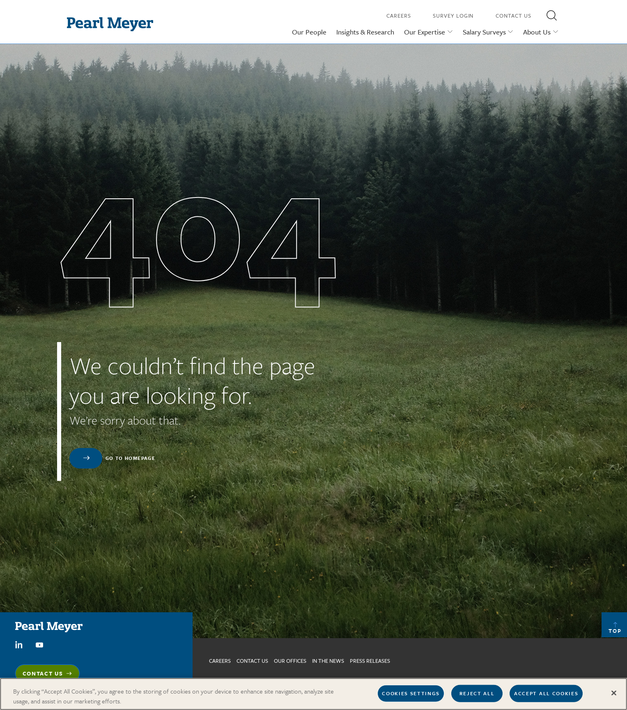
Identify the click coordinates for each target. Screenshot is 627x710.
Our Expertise (424, 32)
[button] (551, 15)
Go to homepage (131, 458)
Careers (398, 15)
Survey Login (453, 15)
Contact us (252, 661)
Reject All (477, 693)
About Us (537, 32)
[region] (313, 694)
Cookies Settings (411, 693)
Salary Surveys (484, 32)
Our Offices (290, 661)
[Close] (614, 693)
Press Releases (370, 661)
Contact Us (513, 15)
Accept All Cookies (546, 693)
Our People (309, 32)
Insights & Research (365, 32)
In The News (328, 661)
